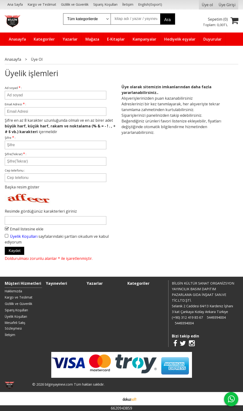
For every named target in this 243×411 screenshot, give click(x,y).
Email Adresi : (15, 104)
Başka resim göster (22, 187)
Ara (167, 19)
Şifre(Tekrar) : (15, 153)
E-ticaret (114, 398)
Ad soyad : (13, 87)
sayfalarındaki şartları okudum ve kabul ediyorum (57, 239)
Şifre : (10, 137)
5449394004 (216, 317)
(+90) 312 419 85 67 (187, 317)
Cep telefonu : (15, 170)
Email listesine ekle (26, 229)
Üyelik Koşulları (23, 236)
